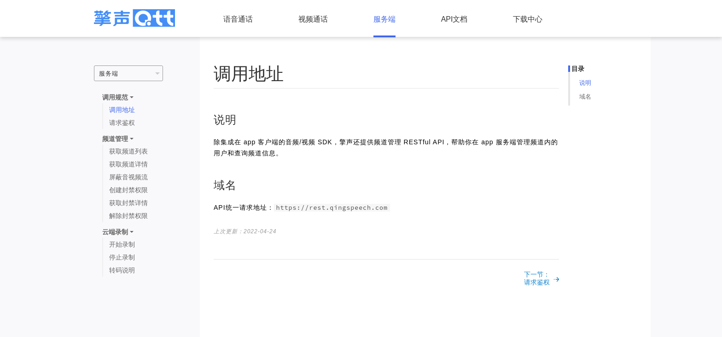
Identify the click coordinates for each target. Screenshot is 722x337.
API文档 (454, 19)
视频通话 (313, 19)
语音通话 (238, 19)
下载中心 (527, 19)
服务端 (384, 19)
